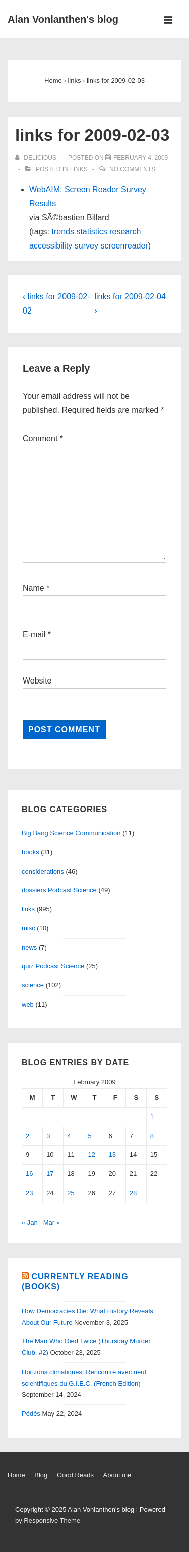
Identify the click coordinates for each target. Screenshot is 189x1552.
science (33, 985)
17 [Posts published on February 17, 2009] (49, 1173)
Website (37, 680)
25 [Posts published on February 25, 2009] (70, 1193)
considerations (43, 871)
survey (86, 245)
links (79, 169)
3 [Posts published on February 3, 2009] (48, 1136)
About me (117, 1475)
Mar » (51, 1222)
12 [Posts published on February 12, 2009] (91, 1154)
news (29, 947)
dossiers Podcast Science (59, 890)
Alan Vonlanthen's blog (63, 19)
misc (28, 928)
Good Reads (75, 1475)
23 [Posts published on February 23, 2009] (29, 1193)
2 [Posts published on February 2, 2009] (27, 1136)
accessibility (50, 245)
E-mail (34, 634)
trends (62, 231)
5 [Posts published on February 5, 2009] (89, 1136)
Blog (40, 1475)
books (30, 852)
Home (16, 1475)
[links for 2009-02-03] (140, 157)
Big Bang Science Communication (71, 833)
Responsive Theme (52, 1520)
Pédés (31, 1413)
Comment (43, 438)
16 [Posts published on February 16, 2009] (29, 1173)
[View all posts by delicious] (36, 157)
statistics (91, 231)
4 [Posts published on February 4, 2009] (69, 1136)
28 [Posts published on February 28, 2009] (133, 1193)
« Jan (30, 1222)
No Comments (132, 169)
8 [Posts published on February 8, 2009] (152, 1136)
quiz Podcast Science (53, 966)
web (28, 1004)
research (125, 231)
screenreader (124, 245)
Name (33, 588)
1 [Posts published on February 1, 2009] (152, 1117)
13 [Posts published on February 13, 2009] (112, 1154)
